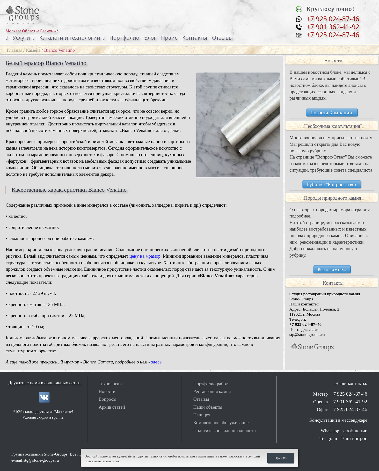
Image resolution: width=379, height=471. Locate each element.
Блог (150, 37)
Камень (33, 50)
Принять (281, 458)
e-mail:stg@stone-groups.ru (35, 460)
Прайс (169, 37)
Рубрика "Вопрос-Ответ (332, 184)
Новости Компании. (331, 112)
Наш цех (201, 414)
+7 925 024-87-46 (332, 18)
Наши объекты (207, 407)
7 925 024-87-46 (349, 394)
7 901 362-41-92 (349, 402)
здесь (156, 361)
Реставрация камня (212, 391)
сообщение (355, 431)
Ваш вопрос (354, 438)
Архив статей (112, 407)
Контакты (194, 37)
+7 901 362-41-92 (332, 26)
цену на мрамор (144, 256)
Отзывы (222, 37)
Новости (107, 391)
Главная (14, 50)
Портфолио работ (210, 383)
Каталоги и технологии (69, 37)
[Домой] (9, 38)
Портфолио (124, 37)
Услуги (21, 37)
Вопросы (108, 399)
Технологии (110, 383)
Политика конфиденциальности (224, 430)
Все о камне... (332, 269)
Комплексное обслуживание (221, 422)
